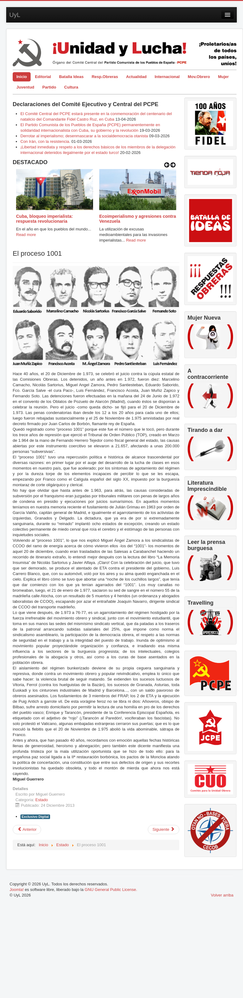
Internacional (167, 76)
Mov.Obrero (199, 76)
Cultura (71, 87)
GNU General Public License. (111, 889)
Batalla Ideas (71, 76)
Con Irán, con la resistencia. (45, 141)
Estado (41, 799)
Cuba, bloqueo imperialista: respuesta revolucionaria (44, 219)
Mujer (223, 76)
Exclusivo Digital (35, 816)
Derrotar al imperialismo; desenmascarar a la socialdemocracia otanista (84, 136)
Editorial (43, 76)
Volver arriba (222, 895)
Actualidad (136, 76)
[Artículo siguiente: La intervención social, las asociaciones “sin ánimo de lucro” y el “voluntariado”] (163, 829)
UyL (14, 14)
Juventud (25, 87)
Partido (49, 87)
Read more (26, 234)
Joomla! (17, 889)
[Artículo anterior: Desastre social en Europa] (27, 829)
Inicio (21, 76)
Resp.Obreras (105, 76)
